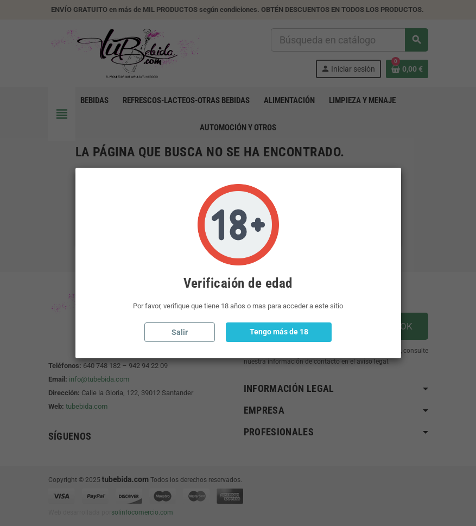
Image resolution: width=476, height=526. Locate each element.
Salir (180, 332)
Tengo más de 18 (279, 331)
